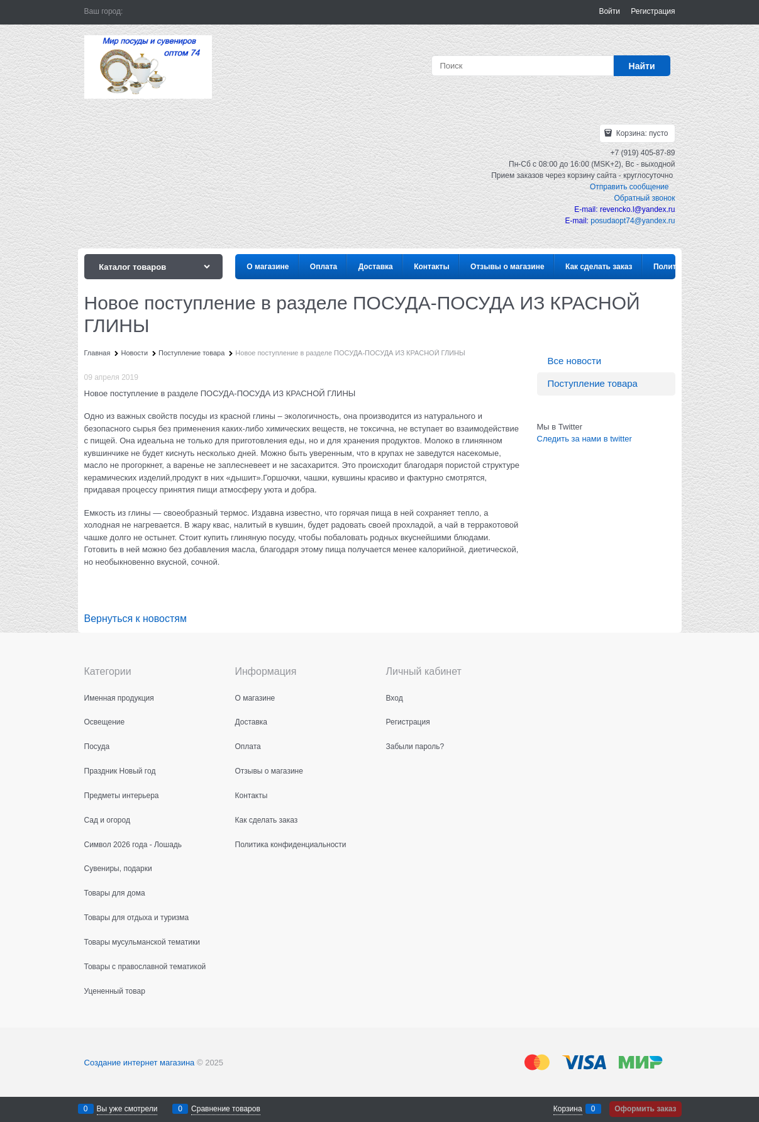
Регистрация (653, 11)
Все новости (575, 360)
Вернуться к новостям (135, 618)
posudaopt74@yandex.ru (632, 220)
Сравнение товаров (225, 1109)
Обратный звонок (644, 198)
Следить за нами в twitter (584, 438)
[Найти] (642, 65)
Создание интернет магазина (139, 1062)
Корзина (567, 1109)
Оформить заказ (645, 1108)
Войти (609, 11)
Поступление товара (593, 383)
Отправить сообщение (629, 186)
